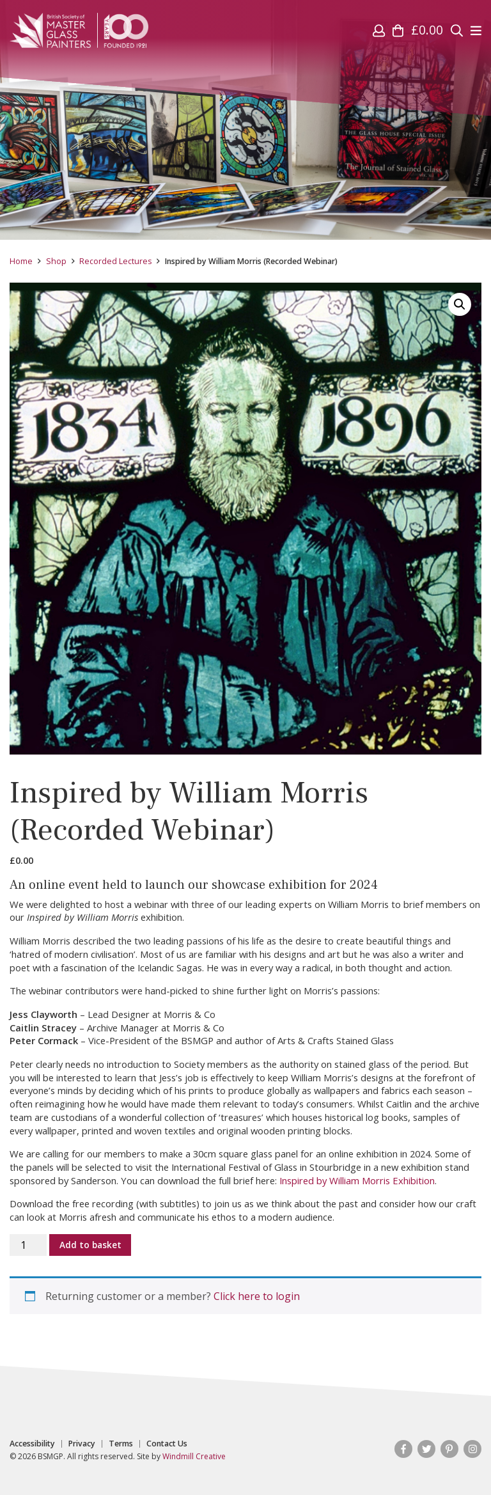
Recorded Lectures (115, 261)
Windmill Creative (194, 1456)
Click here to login (257, 1296)
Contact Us (166, 1444)
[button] (459, 304)
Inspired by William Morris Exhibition (357, 1180)
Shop (56, 261)
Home (21, 261)
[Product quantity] (28, 1245)
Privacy (81, 1444)
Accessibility (32, 1444)
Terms (121, 1444)
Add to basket (90, 1245)
